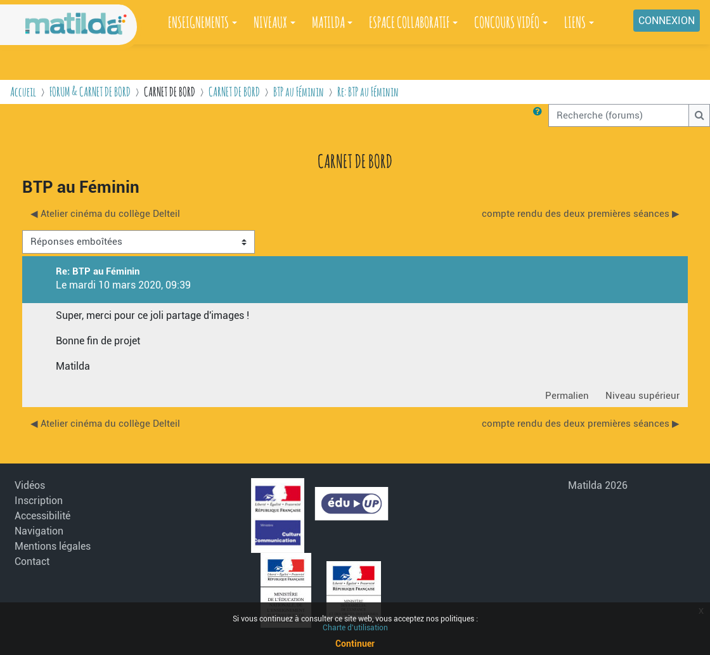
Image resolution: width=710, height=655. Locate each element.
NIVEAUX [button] (270, 22)
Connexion (666, 21)
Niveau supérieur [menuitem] (642, 395)
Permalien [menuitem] (567, 395)
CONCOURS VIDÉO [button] (506, 22)
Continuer (355, 644)
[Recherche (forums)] (618, 115)
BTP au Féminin (298, 92)
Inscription (39, 501)
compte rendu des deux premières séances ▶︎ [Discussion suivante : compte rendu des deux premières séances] (581, 213)
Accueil (23, 92)
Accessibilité (42, 516)
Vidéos (30, 485)
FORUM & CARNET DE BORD (90, 92)
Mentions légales (53, 546)
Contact (32, 561)
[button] (540, 115)
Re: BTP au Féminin (368, 92)
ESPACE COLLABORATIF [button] (409, 22)
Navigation (39, 531)
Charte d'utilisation (355, 627)
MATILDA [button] (328, 22)
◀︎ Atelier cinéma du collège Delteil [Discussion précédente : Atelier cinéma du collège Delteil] (105, 213)
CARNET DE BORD (234, 92)
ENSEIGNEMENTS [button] (198, 22)
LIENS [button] (575, 22)
